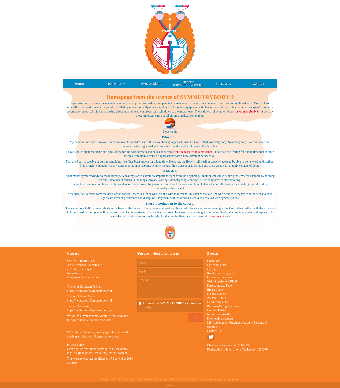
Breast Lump (215, 289)
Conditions (213, 260)
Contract (212, 326)
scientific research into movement (192, 151)
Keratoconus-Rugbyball (221, 273)
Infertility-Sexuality (219, 314)
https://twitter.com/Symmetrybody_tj (89, 290)
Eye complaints (216, 265)
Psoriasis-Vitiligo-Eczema (223, 306)
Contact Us (214, 331)
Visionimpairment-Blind (222, 281)
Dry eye (212, 269)
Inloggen (170, 385)
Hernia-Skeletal (216, 310)
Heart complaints (217, 302)
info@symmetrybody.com (83, 277)
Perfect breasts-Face (219, 285)
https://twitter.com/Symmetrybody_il (89, 300)
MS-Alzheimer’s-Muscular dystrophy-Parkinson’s (237, 322)
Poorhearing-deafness (220, 318)
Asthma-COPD (216, 298)
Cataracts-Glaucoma (219, 277)
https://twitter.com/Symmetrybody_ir (89, 310)
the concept (217, 216)
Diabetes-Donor (216, 293)
